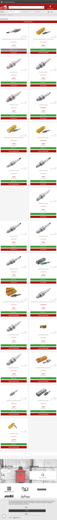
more (48, 515)
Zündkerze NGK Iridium (13, 274)
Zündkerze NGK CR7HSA (43, 139)
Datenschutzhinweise (6, 497)
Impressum (4, 501)
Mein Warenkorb (34, 478)
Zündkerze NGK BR (43, 106)
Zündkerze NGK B (14, 72)
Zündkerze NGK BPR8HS (43, 307)
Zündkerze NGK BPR (13, 106)
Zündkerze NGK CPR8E (14, 173)
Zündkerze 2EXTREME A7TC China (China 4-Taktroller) (13, 39)
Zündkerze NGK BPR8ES (43, 341)
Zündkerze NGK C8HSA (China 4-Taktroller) (14, 139)
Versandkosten (48, 476)
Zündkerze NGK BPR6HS (13, 341)
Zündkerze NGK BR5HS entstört (43, 375)
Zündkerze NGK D (43, 207)
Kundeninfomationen (49, 478)
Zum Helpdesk (43, 451)
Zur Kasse (32, 482)
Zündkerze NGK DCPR (14, 207)
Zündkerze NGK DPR (13, 240)
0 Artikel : (50, 7)
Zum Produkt (13, 53)
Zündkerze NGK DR (43, 240)
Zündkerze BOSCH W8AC (13, 408)
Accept (32, 515)
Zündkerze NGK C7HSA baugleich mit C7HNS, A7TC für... (13, 307)
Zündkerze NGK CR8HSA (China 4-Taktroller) (43, 39)
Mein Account (33, 476)
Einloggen (32, 480)
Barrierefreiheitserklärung (7, 491)
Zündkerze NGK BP (43, 72)
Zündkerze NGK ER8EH (43, 408)
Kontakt (3, 499)
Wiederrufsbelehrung (6, 495)
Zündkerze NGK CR (43, 173)
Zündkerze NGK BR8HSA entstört (13, 375)
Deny (15, 515)
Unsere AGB (4, 493)
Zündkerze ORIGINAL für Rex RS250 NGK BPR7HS (43, 274)
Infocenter (4, 489)
